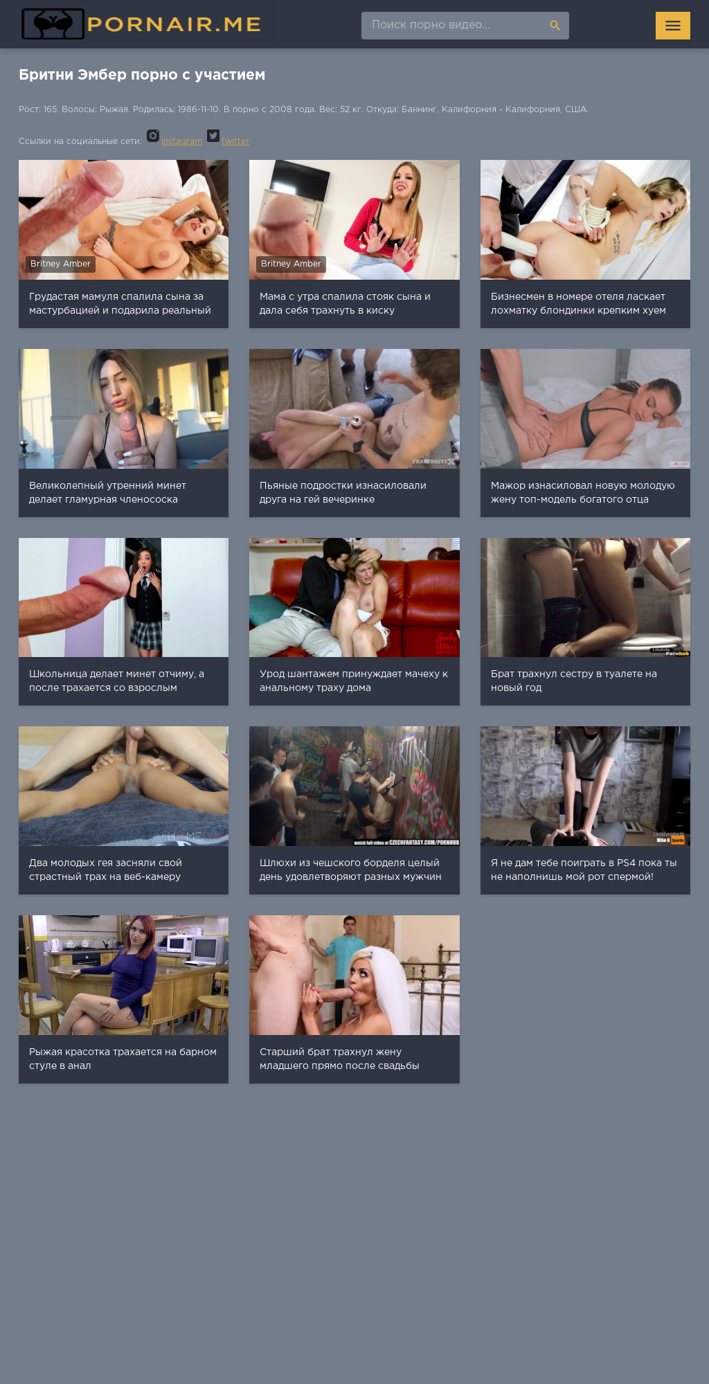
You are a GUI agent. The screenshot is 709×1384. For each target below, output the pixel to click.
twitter (227, 141)
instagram (173, 141)
